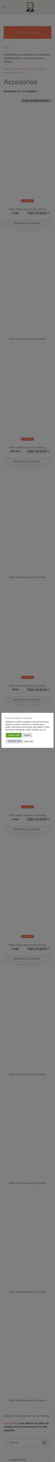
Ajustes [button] (27, 735)
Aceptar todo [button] (14, 735)
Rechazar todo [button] (14, 741)
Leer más (28, 741)
